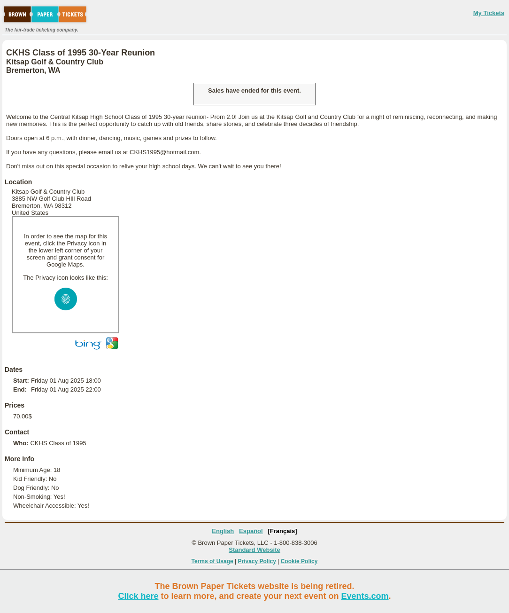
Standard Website (254, 549)
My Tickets (488, 12)
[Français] (282, 530)
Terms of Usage (212, 561)
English (223, 530)
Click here (138, 596)
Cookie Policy (299, 561)
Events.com (365, 596)
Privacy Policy (257, 561)
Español (251, 530)
